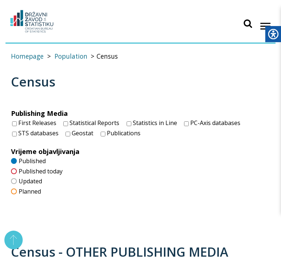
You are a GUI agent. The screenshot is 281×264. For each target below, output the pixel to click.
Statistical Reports (91, 123)
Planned (26, 190)
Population (71, 56)
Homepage (27, 56)
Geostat (79, 133)
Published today (37, 170)
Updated (26, 181)
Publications (120, 133)
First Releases (34, 123)
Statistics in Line (152, 123)
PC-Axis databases (212, 123)
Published (28, 160)
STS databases (35, 133)
